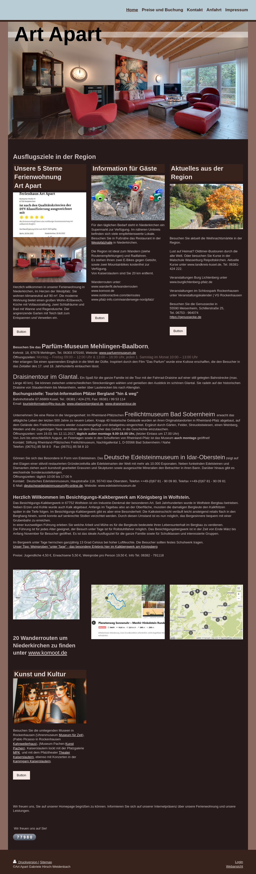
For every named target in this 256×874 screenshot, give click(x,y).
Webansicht (234, 866)
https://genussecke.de (185, 317)
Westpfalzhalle (101, 242)
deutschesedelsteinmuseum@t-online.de (53, 485)
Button (21, 332)
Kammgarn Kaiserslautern (31, 761)
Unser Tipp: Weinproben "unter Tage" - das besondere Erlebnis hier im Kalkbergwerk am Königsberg (85, 546)
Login (239, 862)
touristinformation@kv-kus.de (44, 404)
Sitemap (46, 862)
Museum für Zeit (70, 735)
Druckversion (25, 862)
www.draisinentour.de (120, 404)
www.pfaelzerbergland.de (85, 404)
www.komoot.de (47, 653)
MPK (16, 752)
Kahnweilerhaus (24, 744)
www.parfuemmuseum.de (117, 353)
